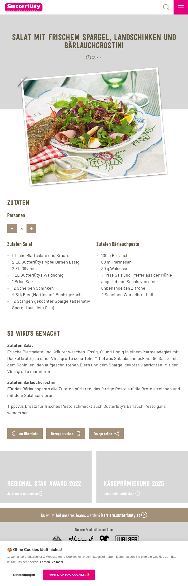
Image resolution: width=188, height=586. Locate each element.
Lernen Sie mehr (51, 562)
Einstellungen (24, 575)
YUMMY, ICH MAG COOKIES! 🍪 (69, 574)
